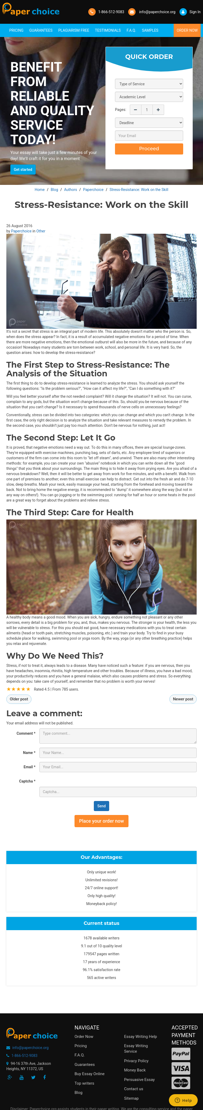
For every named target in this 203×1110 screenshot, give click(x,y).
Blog (78, 1092)
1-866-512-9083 (111, 12)
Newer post (183, 699)
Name (29, 753)
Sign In (190, 12)
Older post (19, 699)
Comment (26, 733)
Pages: (120, 109)
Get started (23, 169)
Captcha (27, 781)
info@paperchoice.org (30, 1048)
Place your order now (101, 821)
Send (101, 806)
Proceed (149, 149)
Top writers (84, 1083)
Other (40, 231)
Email (29, 767)
